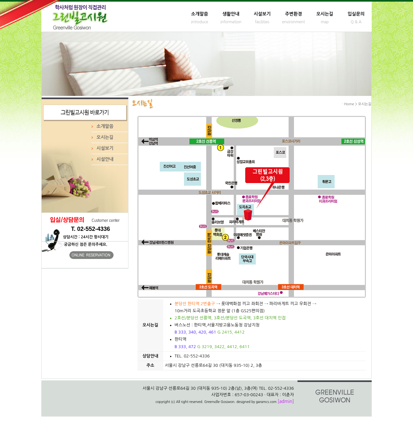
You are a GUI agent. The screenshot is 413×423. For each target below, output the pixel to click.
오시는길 (324, 14)
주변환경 (293, 14)
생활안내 (230, 14)
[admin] (285, 401)
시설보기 (262, 14)
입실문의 (356, 14)
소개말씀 (199, 14)
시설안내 (105, 159)
